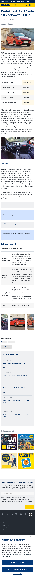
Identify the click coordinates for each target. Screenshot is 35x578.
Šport (4, 529)
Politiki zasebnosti (25, 503)
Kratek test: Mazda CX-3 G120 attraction (16, 388)
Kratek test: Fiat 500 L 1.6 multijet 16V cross (15, 416)
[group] (17, 322)
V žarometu (5, 520)
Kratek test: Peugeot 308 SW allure (15, 363)
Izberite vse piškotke (17, 563)
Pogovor (5, 527)
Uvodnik (5, 523)
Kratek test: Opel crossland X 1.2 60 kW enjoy (16, 401)
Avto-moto (6, 525)
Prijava (29, 507)
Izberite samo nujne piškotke (17, 569)
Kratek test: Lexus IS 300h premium (15, 375)
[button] (5, 322)
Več (4, 368)
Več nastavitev (17, 574)
